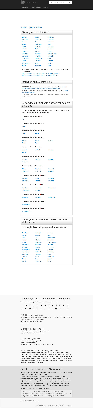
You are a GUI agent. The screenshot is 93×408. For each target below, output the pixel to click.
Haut (29, 331)
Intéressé (50, 42)
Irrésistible (38, 53)
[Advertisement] (47, 18)
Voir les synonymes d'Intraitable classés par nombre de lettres (40, 75)
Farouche (37, 61)
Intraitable (25, 7)
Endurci (50, 51)
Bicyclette (23, 333)
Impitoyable (38, 44)
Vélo (29, 333)
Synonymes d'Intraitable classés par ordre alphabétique (45, 221)
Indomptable (25, 56)
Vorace (24, 44)
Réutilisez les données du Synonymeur (42, 369)
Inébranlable (25, 63)
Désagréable (25, 58)
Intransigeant (38, 58)
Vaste (25, 331)
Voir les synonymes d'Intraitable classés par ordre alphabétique (40, 73)
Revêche (24, 61)
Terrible (37, 49)
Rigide (24, 65)
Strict (36, 63)
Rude (49, 65)
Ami (22, 323)
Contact (69, 405)
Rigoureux (25, 51)
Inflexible (24, 49)
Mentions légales (41, 405)
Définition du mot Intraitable (37, 82)
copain (26, 323)
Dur (36, 42)
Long (22, 331)
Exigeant (24, 37)
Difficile (37, 37)
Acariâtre (50, 61)
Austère (50, 63)
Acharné (37, 51)
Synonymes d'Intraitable (35, 32)
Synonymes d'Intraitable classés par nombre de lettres (46, 104)
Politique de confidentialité (56, 405)
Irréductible (51, 56)
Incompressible (52, 53)
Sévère (24, 42)
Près (27, 321)
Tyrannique (38, 39)
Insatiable (50, 39)
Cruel (49, 44)
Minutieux (25, 39)
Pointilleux (51, 37)
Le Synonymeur (32, 2)
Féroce (24, 46)
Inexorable (51, 46)
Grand (47, 331)
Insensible (38, 46)
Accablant (25, 53)
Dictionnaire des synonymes (41, 7)
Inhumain (50, 49)
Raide (49, 58)
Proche (23, 321)
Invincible (37, 56)
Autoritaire (38, 65)
